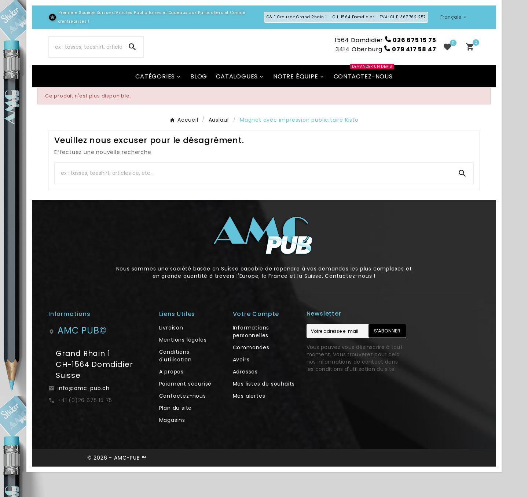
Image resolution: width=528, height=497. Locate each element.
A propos (171, 396)
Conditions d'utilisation (175, 380)
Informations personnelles (251, 356)
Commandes (251, 372)
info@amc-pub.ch (84, 413)
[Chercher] (85, 59)
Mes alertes (249, 420)
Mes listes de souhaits (264, 408)
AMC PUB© (82, 355)
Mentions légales (183, 364)
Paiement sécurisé (185, 408)
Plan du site (175, 433)
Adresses (245, 396)
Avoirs (241, 384)
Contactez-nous (182, 420)
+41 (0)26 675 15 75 (85, 425)
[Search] (132, 59)
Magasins (172, 445)
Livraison (171, 352)
